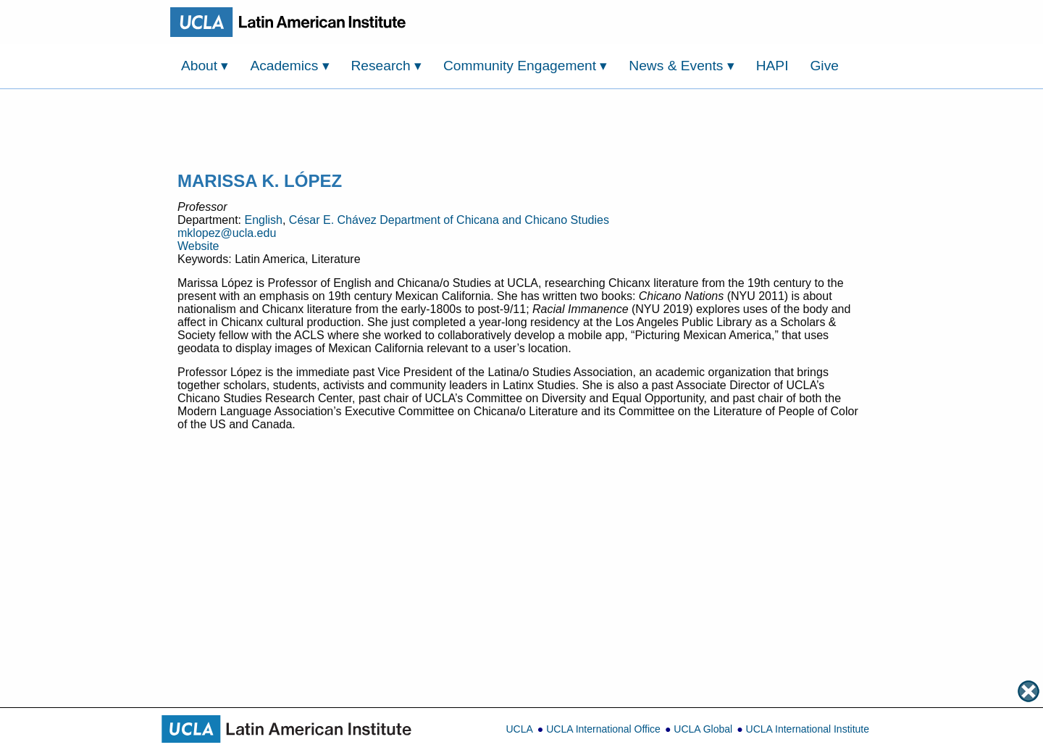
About (204, 65)
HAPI (772, 65)
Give (824, 65)
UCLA (519, 729)
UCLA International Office (603, 729)
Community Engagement (525, 65)
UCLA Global (703, 729)
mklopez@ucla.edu (226, 233)
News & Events (681, 65)
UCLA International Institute (807, 729)
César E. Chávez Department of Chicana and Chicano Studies (449, 220)
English (263, 220)
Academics (289, 65)
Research (386, 65)
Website (198, 246)
